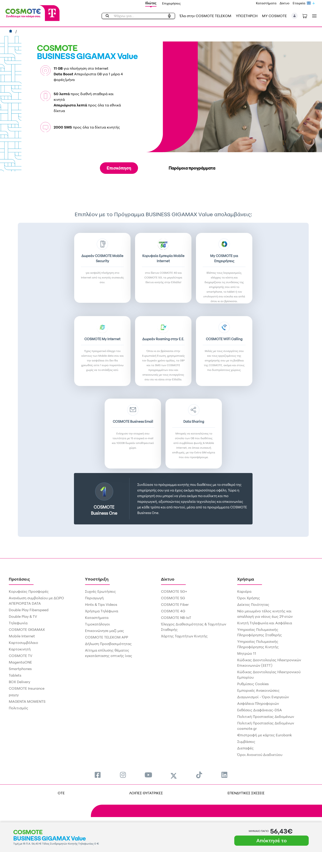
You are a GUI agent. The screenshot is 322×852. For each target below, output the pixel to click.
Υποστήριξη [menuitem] (96, 578)
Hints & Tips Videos (101, 604)
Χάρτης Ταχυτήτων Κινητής (184, 636)
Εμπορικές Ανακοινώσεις (258, 690)
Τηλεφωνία (18, 623)
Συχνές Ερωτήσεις (100, 591)
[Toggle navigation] (313, 15)
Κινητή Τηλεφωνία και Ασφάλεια (264, 623)
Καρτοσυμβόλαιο (23, 642)
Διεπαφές (245, 748)
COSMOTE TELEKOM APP (106, 637)
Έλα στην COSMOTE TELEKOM (205, 16)
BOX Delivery (19, 682)
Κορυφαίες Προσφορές (29, 591)
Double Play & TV (23, 616)
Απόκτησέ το (271, 840)
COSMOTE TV (20, 655)
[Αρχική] (11, 31)
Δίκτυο (285, 3)
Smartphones (20, 668)
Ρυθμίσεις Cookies (253, 684)
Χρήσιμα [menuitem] (245, 578)
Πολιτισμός (18, 708)
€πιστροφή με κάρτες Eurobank (264, 735)
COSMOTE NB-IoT (176, 617)
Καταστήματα (266, 3)
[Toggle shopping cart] (304, 16)
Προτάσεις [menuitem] (19, 578)
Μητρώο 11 (246, 653)
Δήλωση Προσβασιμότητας (108, 643)
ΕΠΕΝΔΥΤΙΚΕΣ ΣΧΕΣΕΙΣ (246, 793)
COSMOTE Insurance (26, 688)
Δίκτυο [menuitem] (167, 578)
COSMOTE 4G (173, 611)
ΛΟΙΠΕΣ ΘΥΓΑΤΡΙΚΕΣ (146, 793)
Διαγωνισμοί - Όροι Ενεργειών (263, 697)
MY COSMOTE (274, 16)
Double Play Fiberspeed (28, 610)
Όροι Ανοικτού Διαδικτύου (259, 754)
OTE (61, 793)
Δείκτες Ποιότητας (253, 604)
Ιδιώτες (150, 3)
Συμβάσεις (246, 741)
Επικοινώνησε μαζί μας (104, 630)
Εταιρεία (299, 3)
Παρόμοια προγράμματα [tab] (192, 167)
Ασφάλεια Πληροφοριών (258, 703)
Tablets (15, 675)
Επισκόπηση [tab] (119, 167)
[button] (294, 16)
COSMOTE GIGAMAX (27, 629)
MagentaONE (20, 662)
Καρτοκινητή (20, 649)
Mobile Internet (22, 636)
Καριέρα (244, 591)
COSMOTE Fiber (175, 604)
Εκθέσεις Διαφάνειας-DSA (259, 710)
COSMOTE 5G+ (174, 591)
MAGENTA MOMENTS (27, 701)
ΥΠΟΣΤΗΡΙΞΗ (247, 16)
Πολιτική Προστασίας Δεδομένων (265, 716)
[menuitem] (98, 775)
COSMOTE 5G (173, 598)
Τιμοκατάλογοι (97, 624)
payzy (14, 695)
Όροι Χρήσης (248, 598)
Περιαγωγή (94, 598)
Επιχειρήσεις (171, 3)
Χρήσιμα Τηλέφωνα (101, 611)
